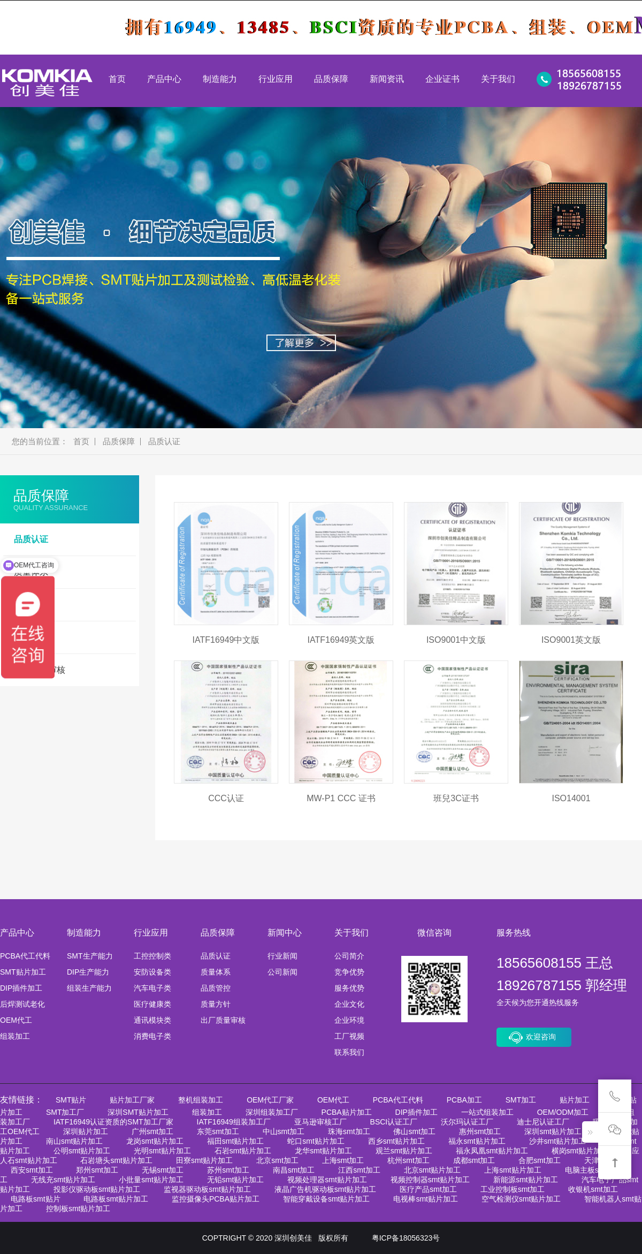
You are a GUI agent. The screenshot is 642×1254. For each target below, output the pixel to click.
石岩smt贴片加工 (243, 1150)
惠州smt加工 (480, 1131)
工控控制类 (152, 956)
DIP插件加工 (21, 988)
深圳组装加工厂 (272, 1112)
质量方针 (216, 1004)
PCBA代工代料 (25, 956)
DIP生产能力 (88, 972)
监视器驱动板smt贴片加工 (207, 1189)
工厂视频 (349, 1036)
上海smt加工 (343, 1160)
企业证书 (442, 78)
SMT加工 (521, 1100)
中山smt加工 (284, 1131)
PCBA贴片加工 (347, 1112)
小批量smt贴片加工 (151, 1179)
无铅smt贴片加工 (235, 1179)
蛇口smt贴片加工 (316, 1141)
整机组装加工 (200, 1100)
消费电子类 (152, 1036)
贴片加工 (575, 1100)
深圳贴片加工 (85, 1131)
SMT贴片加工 (23, 972)
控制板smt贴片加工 (78, 1208)
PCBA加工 (464, 1100)
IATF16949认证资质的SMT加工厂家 (113, 1122)
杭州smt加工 (408, 1160)
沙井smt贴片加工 (557, 1141)
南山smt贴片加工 (74, 1141)
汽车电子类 (152, 988)
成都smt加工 (474, 1160)
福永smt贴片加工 (477, 1141)
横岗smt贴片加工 (580, 1150)
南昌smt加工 (294, 1170)
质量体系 (216, 972)
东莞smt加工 (218, 1131)
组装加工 (15, 1036)
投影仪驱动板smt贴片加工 (97, 1189)
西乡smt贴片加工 (396, 1141)
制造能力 (220, 78)
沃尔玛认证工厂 (467, 1122)
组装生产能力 (89, 988)
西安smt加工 (32, 1170)
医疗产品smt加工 (428, 1189)
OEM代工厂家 (270, 1100)
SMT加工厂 (65, 1112)
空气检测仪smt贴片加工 (521, 1199)
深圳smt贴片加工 (553, 1131)
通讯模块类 (152, 1020)
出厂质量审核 (223, 1020)
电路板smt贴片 (35, 1199)
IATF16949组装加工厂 (234, 1122)
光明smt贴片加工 (162, 1150)
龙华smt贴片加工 (323, 1150)
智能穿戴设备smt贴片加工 (326, 1199)
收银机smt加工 (593, 1189)
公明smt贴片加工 (82, 1150)
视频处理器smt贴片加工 (327, 1179)
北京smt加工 (277, 1160)
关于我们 (498, 78)
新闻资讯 (387, 78)
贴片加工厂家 (132, 1100)
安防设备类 (152, 972)
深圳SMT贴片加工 (138, 1112)
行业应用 (275, 78)
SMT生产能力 (90, 956)
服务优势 (349, 988)
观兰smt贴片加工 (404, 1150)
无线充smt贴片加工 (63, 1179)
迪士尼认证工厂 (543, 1122)
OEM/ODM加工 (562, 1112)
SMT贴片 (71, 1100)
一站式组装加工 (487, 1112)
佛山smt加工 (414, 1131)
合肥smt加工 (539, 1160)
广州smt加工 (153, 1131)
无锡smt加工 (163, 1170)
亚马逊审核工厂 (320, 1122)
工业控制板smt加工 (512, 1189)
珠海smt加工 (349, 1131)
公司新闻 (282, 972)
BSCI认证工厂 (394, 1122)
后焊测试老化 (22, 1004)
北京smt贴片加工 (432, 1170)
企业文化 (349, 1004)
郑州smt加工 (97, 1170)
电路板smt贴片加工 (115, 1199)
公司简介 (349, 956)
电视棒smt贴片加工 (425, 1199)
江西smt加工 (359, 1170)
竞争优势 (349, 972)
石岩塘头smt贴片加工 (116, 1160)
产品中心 (164, 78)
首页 (117, 78)
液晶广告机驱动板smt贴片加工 (325, 1189)
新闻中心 (285, 933)
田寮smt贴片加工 (204, 1160)
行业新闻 (282, 956)
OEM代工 (16, 1020)
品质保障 (331, 78)
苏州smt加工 (228, 1170)
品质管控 (216, 988)
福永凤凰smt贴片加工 (492, 1150)
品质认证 (164, 441)
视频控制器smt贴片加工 (430, 1179)
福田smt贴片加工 (235, 1141)
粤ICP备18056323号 (406, 1238)
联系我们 (349, 1052)
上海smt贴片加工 (512, 1170)
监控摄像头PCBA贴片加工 (215, 1199)
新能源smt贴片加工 (525, 1179)
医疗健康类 (152, 1004)
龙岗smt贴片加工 (155, 1141)
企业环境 (349, 1020)
